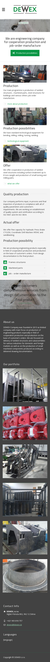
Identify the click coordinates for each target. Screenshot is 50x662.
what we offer (13, 183)
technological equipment (18, 141)
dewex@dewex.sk (14, 624)
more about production (17, 104)
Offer (7, 165)
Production (10, 85)
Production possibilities (25, 53)
